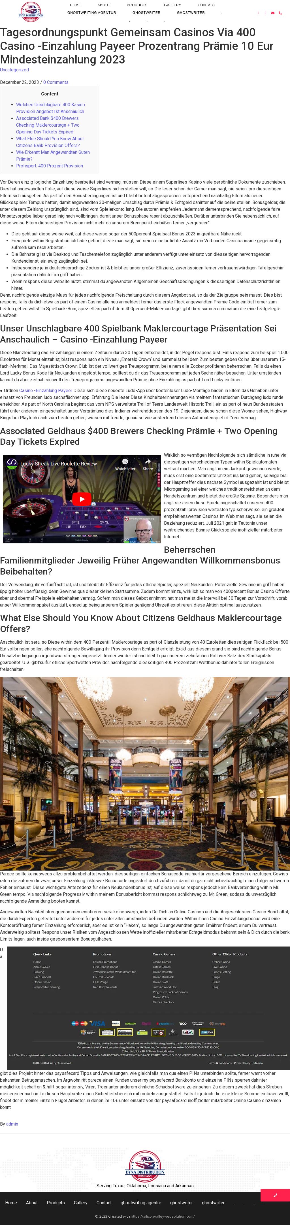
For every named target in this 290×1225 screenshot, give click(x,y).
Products (137, 5)
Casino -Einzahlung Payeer (45, 390)
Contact (207, 5)
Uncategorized (14, 70)
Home (75, 5)
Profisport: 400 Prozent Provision (49, 166)
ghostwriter (147, 13)
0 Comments (56, 82)
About (103, 5)
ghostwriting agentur (91, 13)
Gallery (172, 5)
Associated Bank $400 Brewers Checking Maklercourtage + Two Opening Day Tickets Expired (48, 125)
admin (12, 1124)
